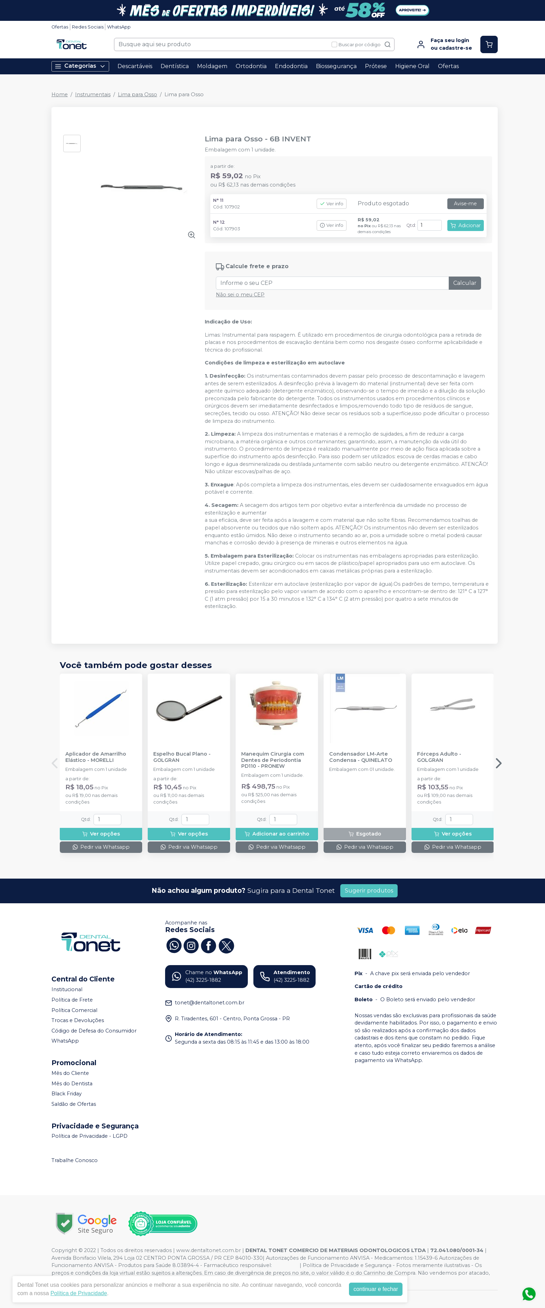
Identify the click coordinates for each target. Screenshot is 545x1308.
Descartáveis (134, 66)
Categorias (80, 66)
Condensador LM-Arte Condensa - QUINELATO (360, 757)
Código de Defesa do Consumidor (94, 1031)
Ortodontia (251, 66)
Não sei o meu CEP (240, 294)
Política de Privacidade (78, 1293)
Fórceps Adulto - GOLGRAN (439, 757)
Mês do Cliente (70, 1073)
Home (59, 94)
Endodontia (291, 66)
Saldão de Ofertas (73, 1104)
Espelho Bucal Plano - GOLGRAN (182, 757)
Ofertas (59, 27)
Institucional (66, 989)
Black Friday (66, 1094)
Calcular (465, 283)
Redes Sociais (88, 27)
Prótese (376, 66)
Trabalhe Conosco (74, 1160)
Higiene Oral (412, 66)
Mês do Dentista (71, 1083)
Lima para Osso (137, 94)
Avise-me (465, 203)
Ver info (331, 203)
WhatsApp (119, 27)
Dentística (175, 66)
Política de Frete (72, 1000)
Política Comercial (74, 1010)
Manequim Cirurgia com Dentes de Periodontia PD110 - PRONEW (272, 760)
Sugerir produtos (369, 890)
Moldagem (212, 66)
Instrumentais (93, 94)
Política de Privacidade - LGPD (89, 1136)
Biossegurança (336, 66)
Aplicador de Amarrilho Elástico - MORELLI (95, 757)
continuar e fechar (375, 1289)
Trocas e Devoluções (77, 1020)
